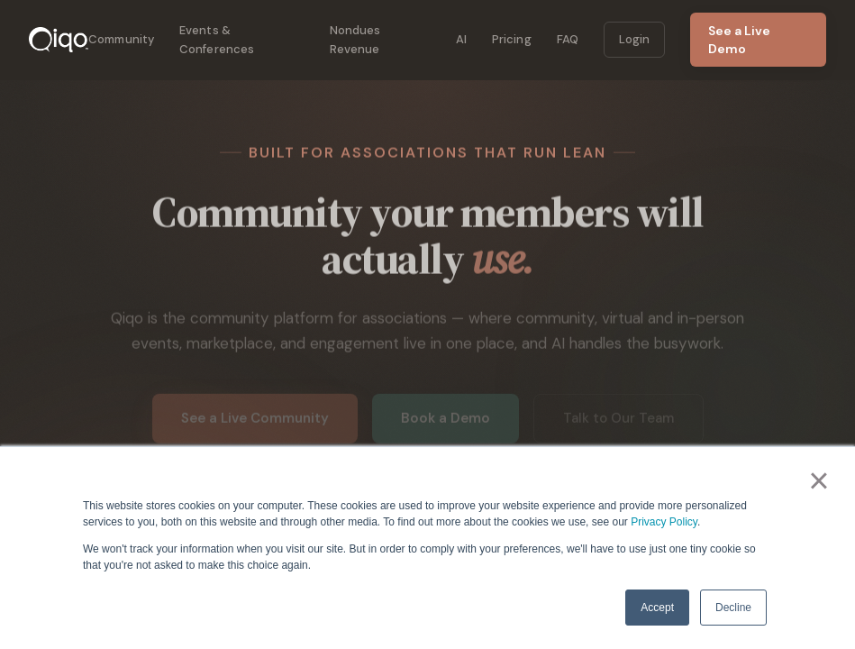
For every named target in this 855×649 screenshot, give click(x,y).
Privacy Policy (664, 522)
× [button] (818, 480)
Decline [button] (733, 607)
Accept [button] (657, 607)
